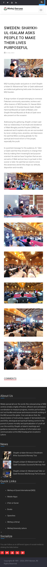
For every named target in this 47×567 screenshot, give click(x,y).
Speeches (11, 516)
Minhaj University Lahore (17, 528)
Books (9, 509)
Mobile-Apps (12, 497)
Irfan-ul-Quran (13, 503)
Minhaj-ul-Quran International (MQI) (21, 490)
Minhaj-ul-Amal (13, 522)
